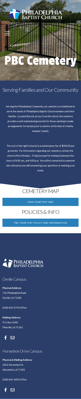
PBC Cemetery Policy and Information (40, 222)
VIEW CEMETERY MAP (40, 202)
